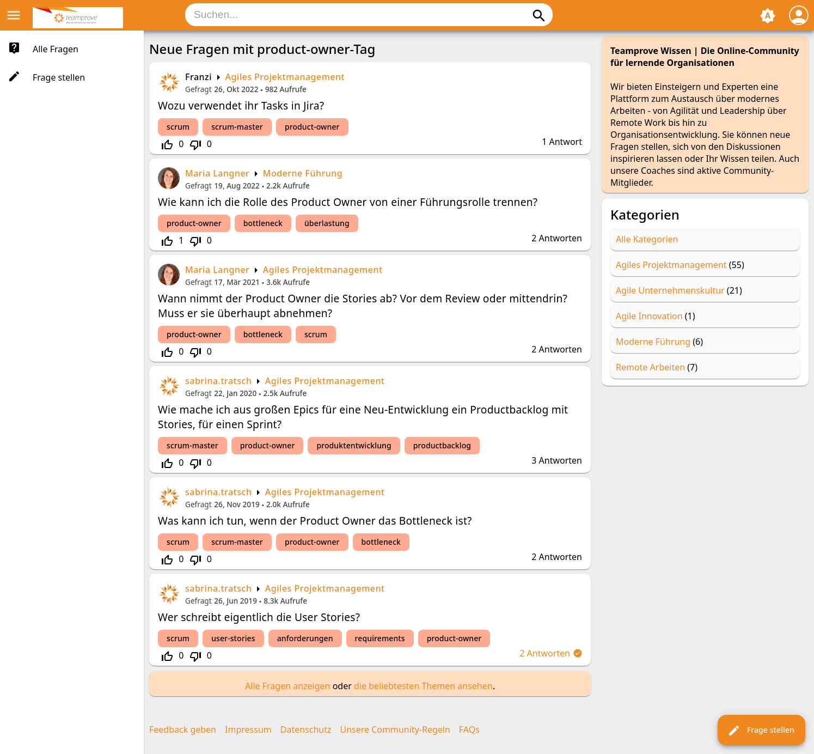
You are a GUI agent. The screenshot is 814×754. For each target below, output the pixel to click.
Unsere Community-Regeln (395, 729)
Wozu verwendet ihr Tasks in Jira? (241, 105)
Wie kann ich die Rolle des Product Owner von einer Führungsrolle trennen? (347, 201)
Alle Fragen (55, 49)
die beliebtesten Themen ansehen (423, 686)
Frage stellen (760, 730)
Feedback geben (182, 729)
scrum (178, 126)
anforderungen (305, 638)
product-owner (312, 126)
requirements (380, 638)
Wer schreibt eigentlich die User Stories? (259, 617)
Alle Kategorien (647, 239)
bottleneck (263, 223)
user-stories (233, 638)
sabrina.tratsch (218, 381)
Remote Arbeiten (650, 367)
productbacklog (442, 445)
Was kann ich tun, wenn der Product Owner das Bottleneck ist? (315, 520)
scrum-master (237, 126)
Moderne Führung (302, 173)
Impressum (248, 729)
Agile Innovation (649, 316)
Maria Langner (217, 173)
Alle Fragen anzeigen (287, 686)
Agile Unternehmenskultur (670, 290)
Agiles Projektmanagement (285, 77)
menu (13, 15)
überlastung (327, 223)
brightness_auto (768, 16)
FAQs (469, 729)
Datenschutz (306, 729)
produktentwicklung (353, 445)
